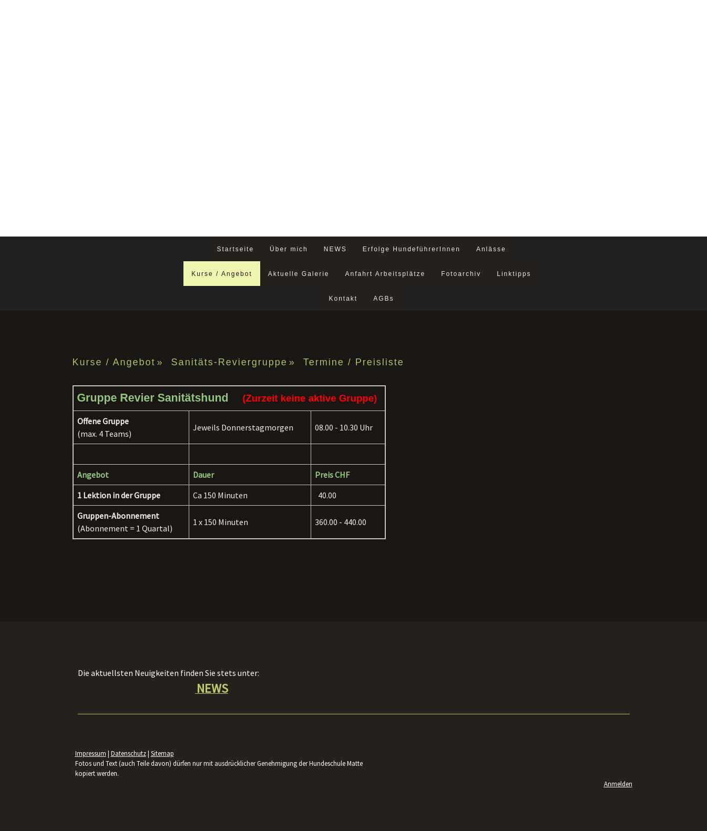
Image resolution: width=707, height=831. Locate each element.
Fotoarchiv (461, 274)
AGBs (383, 298)
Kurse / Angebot (221, 274)
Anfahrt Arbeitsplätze (385, 274)
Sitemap (162, 753)
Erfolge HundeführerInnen (411, 249)
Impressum (90, 753)
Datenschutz (128, 753)
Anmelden (618, 783)
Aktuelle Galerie (299, 274)
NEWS (335, 249)
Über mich (289, 249)
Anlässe (491, 249)
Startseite (235, 249)
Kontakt (343, 298)
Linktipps (514, 274)
